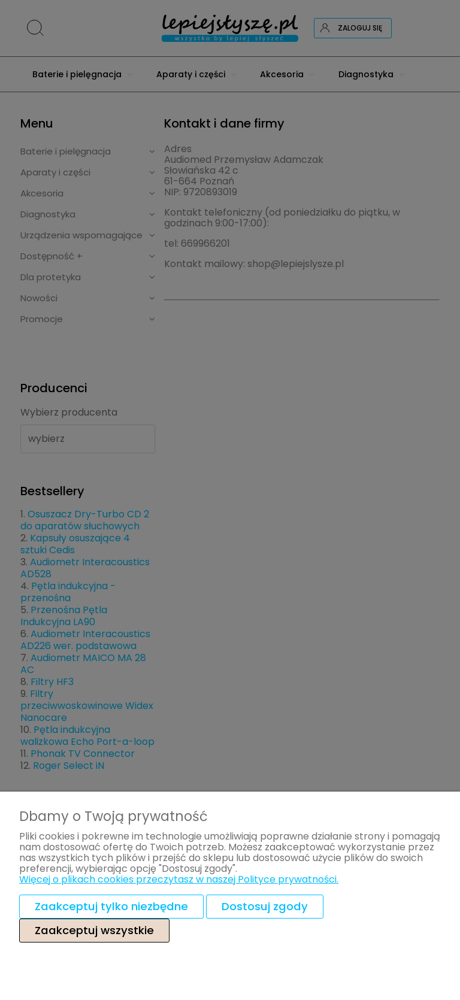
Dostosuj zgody (265, 906)
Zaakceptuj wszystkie (94, 930)
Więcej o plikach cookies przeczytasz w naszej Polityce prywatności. (178, 879)
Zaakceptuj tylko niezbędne (111, 906)
